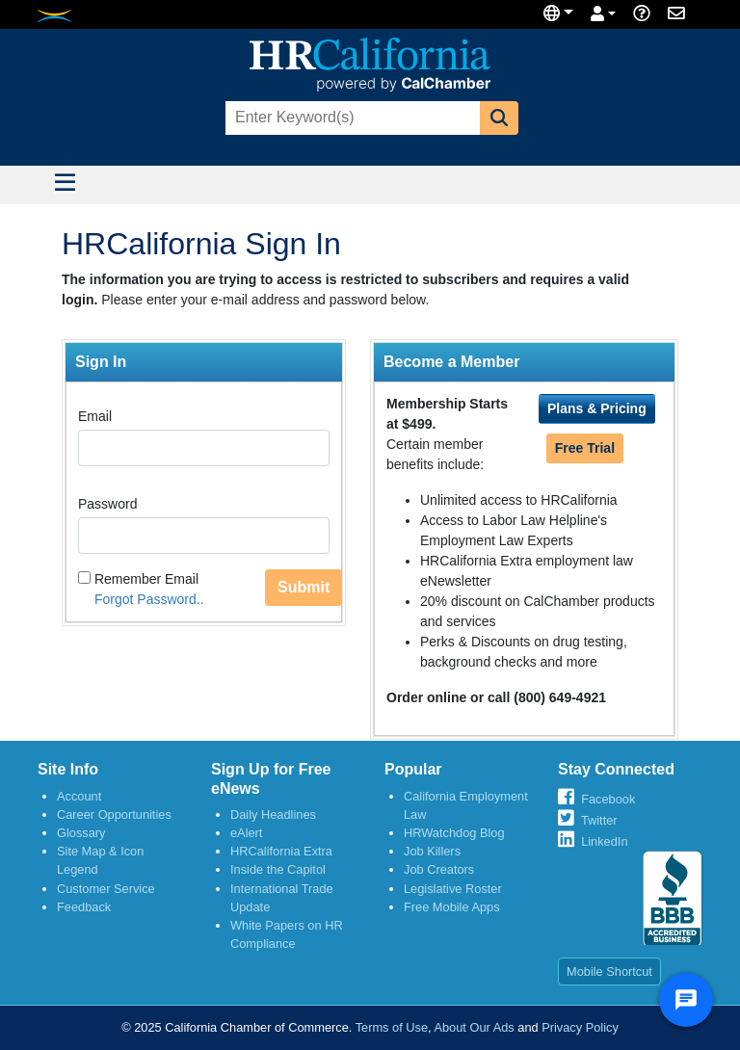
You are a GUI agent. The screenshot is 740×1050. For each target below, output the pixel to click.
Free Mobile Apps (452, 907)
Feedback (84, 907)
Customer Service (106, 888)
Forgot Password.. (149, 599)
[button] (499, 118)
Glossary (81, 833)
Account (79, 796)
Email (95, 416)
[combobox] (350, 118)
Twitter (599, 820)
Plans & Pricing (597, 408)
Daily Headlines (273, 814)
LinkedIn (604, 841)
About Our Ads (474, 1027)
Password (107, 504)
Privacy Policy (580, 1027)
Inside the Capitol (278, 869)
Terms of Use (392, 1027)
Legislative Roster (453, 888)
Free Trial (585, 448)
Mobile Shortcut (609, 971)
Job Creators (439, 869)
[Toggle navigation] (65, 185)
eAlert (246, 833)
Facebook (608, 799)
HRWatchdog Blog (454, 833)
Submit (304, 587)
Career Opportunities (114, 814)
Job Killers (432, 851)
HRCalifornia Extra (281, 851)
